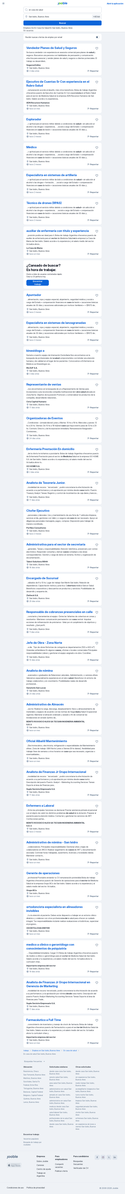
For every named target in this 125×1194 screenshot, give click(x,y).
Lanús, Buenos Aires (31, 1104)
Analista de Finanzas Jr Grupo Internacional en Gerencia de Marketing (58, 986)
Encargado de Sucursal (42, 580)
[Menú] (3, 3)
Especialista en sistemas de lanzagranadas (56, 325)
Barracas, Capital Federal (33, 1094)
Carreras (40, 1165)
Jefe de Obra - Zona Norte (44, 645)
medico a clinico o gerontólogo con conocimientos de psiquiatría (50, 949)
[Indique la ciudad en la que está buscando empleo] (62, 17)
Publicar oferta (61, 1171)
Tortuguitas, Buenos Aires (33, 1091)
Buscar (62, 23)
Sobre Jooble (42, 1161)
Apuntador (33, 297)
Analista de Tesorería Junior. (45, 485)
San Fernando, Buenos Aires (34, 1077)
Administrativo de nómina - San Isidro (52, 845)
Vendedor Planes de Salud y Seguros (51, 48)
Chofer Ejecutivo (37, 513)
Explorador (33, 119)
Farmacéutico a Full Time (43, 1022)
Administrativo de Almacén (45, 707)
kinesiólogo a (35, 353)
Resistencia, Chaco (31, 1074)
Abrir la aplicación (115, 3)
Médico (31, 147)
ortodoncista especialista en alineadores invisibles (54, 911)
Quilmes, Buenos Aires (32, 1101)
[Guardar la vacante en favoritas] (96, 48)
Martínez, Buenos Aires (32, 1081)
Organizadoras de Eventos (44, 420)
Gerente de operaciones (43, 875)
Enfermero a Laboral (40, 808)
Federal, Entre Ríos (30, 1087)
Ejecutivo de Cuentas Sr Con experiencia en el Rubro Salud (57, 83)
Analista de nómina (39, 673)
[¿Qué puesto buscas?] (62, 10)
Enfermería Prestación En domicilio (50, 451)
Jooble (115, 1188)
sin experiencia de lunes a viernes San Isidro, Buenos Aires (86, 1129)
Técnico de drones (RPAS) (44, 203)
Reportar (93, 71)
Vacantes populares (31, 1141)
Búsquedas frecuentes (34, 1064)
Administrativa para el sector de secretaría (55, 547)
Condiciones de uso (15, 1187)
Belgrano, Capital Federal (33, 1098)
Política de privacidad (36, 1187)
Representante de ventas (43, 387)
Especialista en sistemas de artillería (51, 175)
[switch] (98, 37)
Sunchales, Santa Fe (31, 1084)
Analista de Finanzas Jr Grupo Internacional (56, 774)
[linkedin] (114, 1157)
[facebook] (97, 1157)
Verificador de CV (80, 1168)
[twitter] (108, 1157)
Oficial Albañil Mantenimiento (46, 743)
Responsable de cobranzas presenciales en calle (59, 614)
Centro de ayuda (44, 1169)
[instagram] (103, 1157)
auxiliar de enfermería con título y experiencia (57, 231)
